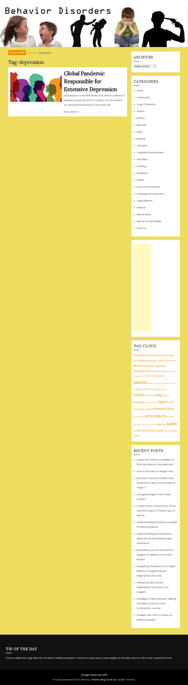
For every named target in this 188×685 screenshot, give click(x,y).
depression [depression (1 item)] (167, 383)
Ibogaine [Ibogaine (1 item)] (166, 396)
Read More (71, 112)
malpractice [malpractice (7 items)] (163, 408)
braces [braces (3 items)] (149, 366)
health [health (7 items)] (139, 395)
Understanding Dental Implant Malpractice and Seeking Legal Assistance (154, 538)
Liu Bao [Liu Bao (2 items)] (148, 409)
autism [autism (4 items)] (143, 361)
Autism (141, 111)
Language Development (150, 193)
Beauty (141, 118)
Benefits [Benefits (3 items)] (139, 366)
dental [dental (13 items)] (140, 382)
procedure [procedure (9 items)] (155, 416)
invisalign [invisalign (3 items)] (140, 402)
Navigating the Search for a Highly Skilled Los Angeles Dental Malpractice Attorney (156, 571)
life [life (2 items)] (168, 402)
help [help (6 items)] (158, 395)
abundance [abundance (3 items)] (141, 355)
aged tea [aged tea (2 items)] (161, 355)
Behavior (142, 125)
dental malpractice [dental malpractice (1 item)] (155, 383)
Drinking (141, 166)
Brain (139, 132)
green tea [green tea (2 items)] (161, 389)
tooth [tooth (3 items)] (137, 430)
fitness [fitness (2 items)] (146, 389)
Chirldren (142, 145)
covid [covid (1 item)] (142, 376)
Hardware (142, 173)
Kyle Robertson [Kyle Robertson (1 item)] (152, 402)
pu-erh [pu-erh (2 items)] (169, 416)
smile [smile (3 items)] (158, 424)
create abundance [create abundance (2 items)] (155, 375)
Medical (141, 207)
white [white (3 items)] (144, 430)
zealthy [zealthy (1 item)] (166, 431)
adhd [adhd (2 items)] (152, 355)
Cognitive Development (150, 152)
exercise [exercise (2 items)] (138, 389)
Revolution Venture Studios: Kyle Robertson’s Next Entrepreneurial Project (156, 482)
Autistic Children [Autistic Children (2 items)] (157, 360)
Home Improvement (148, 187)
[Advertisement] (142, 288)
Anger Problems (146, 104)
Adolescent (143, 97)
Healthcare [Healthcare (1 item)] (150, 396)
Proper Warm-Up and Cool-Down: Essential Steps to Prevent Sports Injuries (156, 510)
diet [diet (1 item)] (173, 383)
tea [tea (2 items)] (164, 424)
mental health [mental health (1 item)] (139, 417)
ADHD (140, 90)
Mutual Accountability (149, 221)
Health (140, 180)
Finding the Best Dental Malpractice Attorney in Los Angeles (152, 587)
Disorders (142, 159)
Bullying (141, 138)
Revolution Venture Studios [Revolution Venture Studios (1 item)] (144, 425)
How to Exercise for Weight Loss (155, 471)
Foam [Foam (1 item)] (153, 389)
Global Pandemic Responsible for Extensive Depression (90, 81)
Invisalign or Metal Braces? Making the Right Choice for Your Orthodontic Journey (156, 603)
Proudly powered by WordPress (71, 679)
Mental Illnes (144, 214)
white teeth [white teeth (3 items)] (156, 430)
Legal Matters (144, 200)
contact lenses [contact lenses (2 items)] (159, 371)
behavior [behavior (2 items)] (171, 360)
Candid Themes (126, 679)
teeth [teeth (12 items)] (172, 424)
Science (141, 228)
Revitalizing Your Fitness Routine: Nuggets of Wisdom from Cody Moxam (155, 554)
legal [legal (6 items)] (162, 401)
